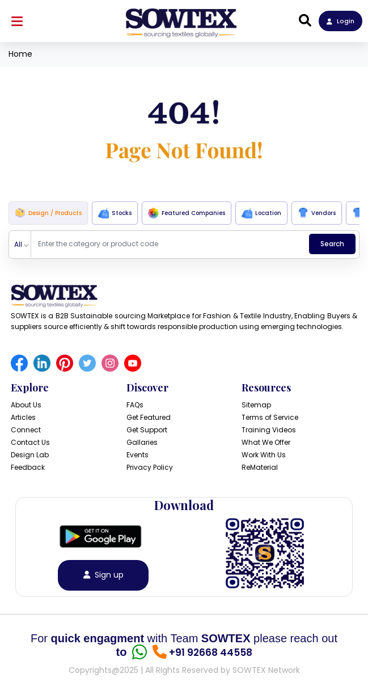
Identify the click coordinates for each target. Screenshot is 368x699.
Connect (26, 430)
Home (20, 54)
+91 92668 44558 (210, 652)
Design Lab (30, 455)
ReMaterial (260, 467)
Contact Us (30, 442)
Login (340, 21)
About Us (26, 405)
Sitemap (256, 405)
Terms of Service (270, 417)
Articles (23, 417)
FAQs (134, 405)
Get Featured (148, 417)
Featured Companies (186, 213)
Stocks (115, 213)
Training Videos (269, 430)
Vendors (317, 213)
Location (261, 213)
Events (137, 455)
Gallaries (142, 442)
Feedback (28, 467)
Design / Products (48, 213)
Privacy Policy (149, 467)
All (18, 244)
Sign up (103, 575)
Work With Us (264, 455)
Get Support (146, 430)
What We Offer (266, 442)
